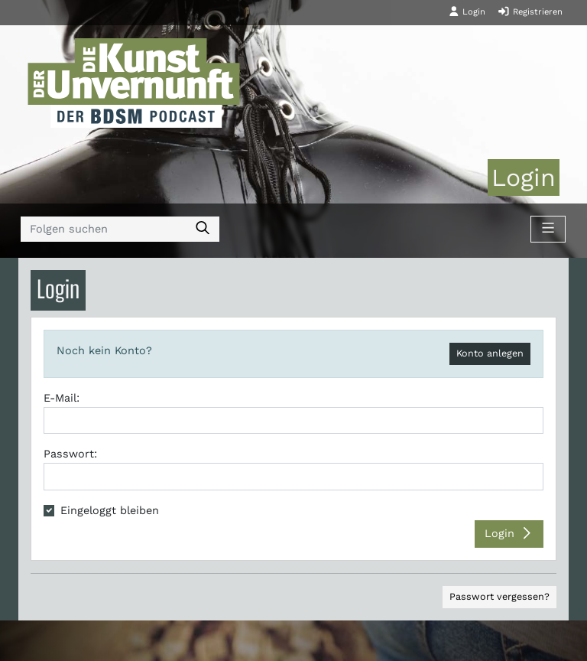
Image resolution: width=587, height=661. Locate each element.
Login (467, 11)
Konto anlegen (490, 353)
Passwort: (70, 454)
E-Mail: (61, 398)
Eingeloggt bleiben (109, 510)
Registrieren (530, 11)
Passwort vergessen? (499, 596)
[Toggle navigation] (548, 229)
